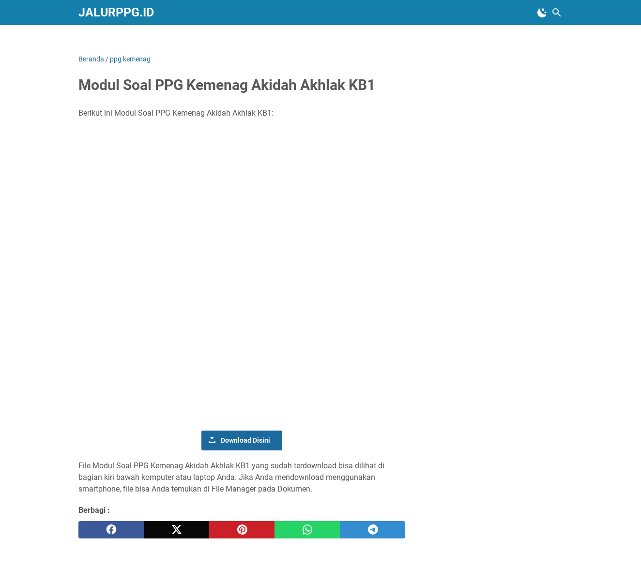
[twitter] (176, 529)
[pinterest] (242, 529)
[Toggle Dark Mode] (542, 12)
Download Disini (245, 440)
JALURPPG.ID (116, 12)
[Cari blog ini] (557, 12)
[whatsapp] (307, 529)
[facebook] (111, 529)
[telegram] (372, 529)
